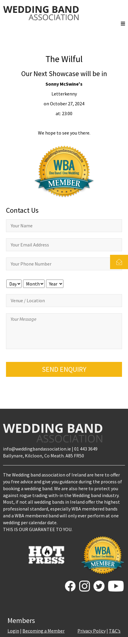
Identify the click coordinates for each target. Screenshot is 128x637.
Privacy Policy (91, 631)
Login (13, 631)
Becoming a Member (43, 631)
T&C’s (115, 631)
